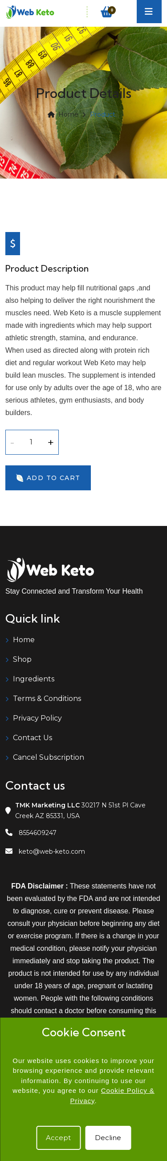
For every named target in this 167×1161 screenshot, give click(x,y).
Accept (58, 1137)
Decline (108, 1137)
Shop (22, 659)
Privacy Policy (37, 718)
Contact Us (32, 737)
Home (63, 114)
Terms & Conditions (47, 698)
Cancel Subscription (48, 757)
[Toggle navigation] (149, 11)
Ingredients (33, 679)
